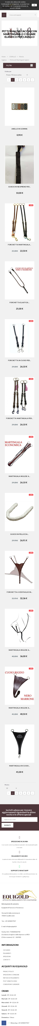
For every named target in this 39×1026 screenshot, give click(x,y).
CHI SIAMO (6, 950)
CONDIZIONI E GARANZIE (11, 984)
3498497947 (25, 876)
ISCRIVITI (7, 825)
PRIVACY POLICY (8, 971)
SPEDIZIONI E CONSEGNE (11, 975)
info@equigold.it (11, 926)
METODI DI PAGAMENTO (11, 978)
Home (4, 57)
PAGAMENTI (7, 953)
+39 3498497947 (10, 921)
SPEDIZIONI (7, 956)
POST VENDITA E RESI (10, 981)
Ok (34, 5)
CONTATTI (6, 960)
